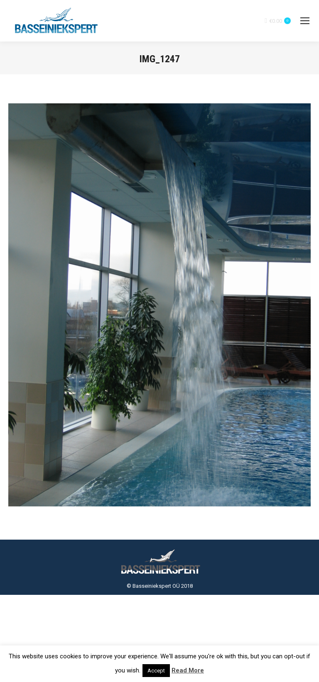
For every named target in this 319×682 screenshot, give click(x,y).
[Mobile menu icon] (305, 21)
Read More (188, 670)
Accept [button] (156, 670)
